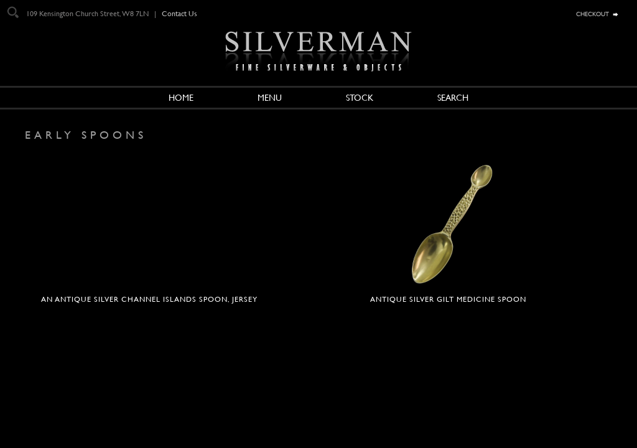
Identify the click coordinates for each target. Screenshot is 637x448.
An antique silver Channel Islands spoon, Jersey (149, 299)
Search (452, 98)
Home (181, 98)
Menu (270, 98)
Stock (359, 98)
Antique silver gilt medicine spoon (448, 299)
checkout (592, 13)
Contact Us (179, 13)
